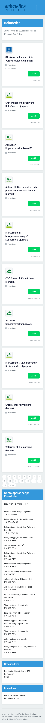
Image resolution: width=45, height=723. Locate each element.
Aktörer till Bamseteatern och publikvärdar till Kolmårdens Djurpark (21, 191)
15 (40, 481)
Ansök (33, 74)
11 (16, 481)
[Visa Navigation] (39, 7)
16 (5, 485)
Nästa (12, 485)
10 (10, 481)
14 (34, 481)
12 (22, 481)
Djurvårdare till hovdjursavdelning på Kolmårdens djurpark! (16, 236)
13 (28, 481)
